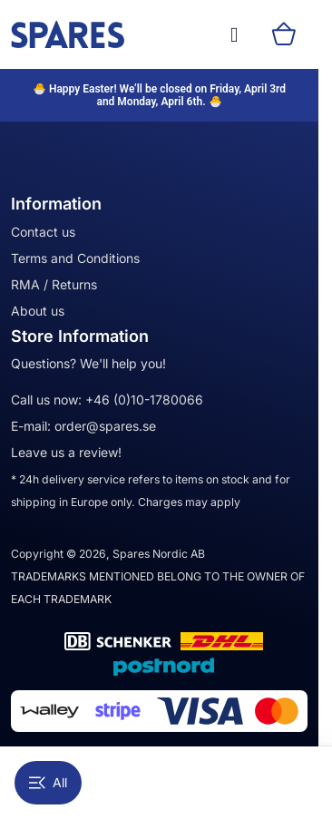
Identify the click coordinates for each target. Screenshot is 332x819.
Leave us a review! (66, 452)
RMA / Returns (54, 284)
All (48, 782)
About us (37, 310)
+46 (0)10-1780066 (144, 399)
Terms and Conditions (75, 258)
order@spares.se (105, 426)
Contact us (43, 231)
